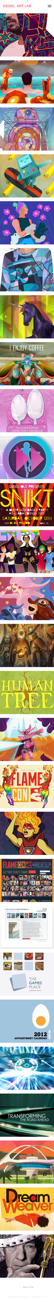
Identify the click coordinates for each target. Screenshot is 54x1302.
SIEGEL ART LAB (17, 6)
